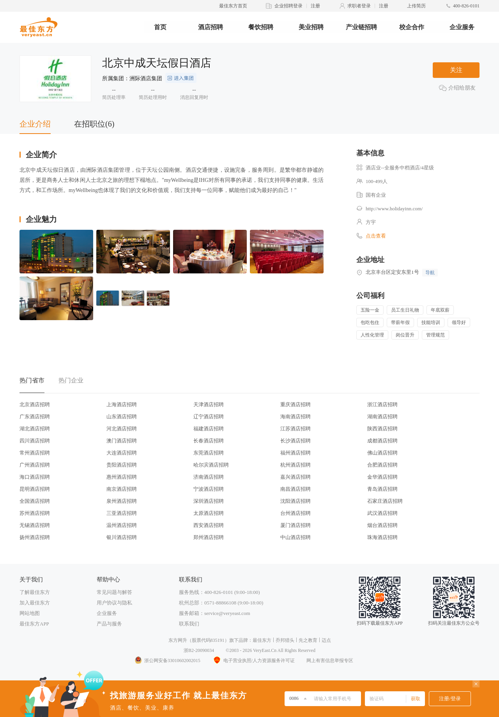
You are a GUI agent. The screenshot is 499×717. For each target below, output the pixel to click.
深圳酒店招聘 (208, 501)
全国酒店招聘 (34, 501)
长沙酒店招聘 (295, 441)
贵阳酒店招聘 (121, 465)
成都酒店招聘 (382, 441)
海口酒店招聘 (34, 477)
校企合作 (411, 27)
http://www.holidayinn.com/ (394, 208)
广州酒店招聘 (34, 465)
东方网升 (177, 640)
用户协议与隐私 (114, 603)
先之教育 (308, 640)
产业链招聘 (361, 27)
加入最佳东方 (34, 603)
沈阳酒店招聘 (295, 501)
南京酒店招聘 (121, 489)
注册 (315, 6)
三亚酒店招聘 (121, 513)
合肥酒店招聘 (382, 465)
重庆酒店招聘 (295, 404)
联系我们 (189, 624)
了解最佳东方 (34, 592)
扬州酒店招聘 (34, 537)
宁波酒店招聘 (208, 489)
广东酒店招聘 (34, 416)
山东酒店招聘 (121, 416)
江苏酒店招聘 (295, 429)
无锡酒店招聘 (34, 525)
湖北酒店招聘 (34, 429)
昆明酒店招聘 (34, 489)
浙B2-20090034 (199, 650)
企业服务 (461, 27)
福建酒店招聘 (208, 429)
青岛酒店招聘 (382, 489)
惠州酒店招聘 (121, 477)
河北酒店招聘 (121, 429)
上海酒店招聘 (121, 404)
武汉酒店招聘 (382, 513)
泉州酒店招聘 (121, 501)
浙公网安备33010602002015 (167, 660)
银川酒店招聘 (121, 537)
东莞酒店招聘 (208, 453)
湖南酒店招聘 (382, 416)
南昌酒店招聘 (295, 489)
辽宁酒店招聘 (208, 416)
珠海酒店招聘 (382, 537)
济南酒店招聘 (208, 477)
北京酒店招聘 (34, 404)
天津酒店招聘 (208, 404)
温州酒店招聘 (121, 525)
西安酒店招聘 (208, 525)
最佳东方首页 (233, 6)
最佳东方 (262, 640)
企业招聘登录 (288, 6)
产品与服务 (109, 624)
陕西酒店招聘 (382, 429)
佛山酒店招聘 (382, 453)
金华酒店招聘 (382, 477)
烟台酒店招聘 (382, 525)
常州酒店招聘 (34, 453)
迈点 (326, 640)
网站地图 (29, 613)
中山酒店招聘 (295, 537)
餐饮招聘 (260, 27)
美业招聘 (311, 27)
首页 (160, 27)
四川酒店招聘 (34, 441)
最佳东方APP (34, 624)
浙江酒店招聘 (382, 404)
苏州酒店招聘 (34, 513)
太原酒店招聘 (208, 513)
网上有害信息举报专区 (329, 660)
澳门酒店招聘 (121, 441)
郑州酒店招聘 (208, 537)
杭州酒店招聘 (295, 465)
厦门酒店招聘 (295, 525)
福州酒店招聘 (295, 453)
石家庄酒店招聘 (385, 501)
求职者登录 (359, 6)
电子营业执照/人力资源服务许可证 (253, 660)
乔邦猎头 (285, 640)
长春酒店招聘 (208, 441)
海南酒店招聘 (295, 416)
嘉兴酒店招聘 (295, 477)
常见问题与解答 (114, 592)
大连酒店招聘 (121, 453)
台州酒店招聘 (295, 513)
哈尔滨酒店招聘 (211, 465)
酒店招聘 (210, 27)
